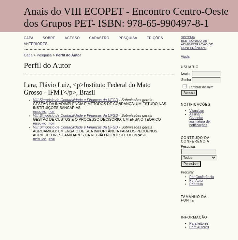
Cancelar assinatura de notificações (199, 121)
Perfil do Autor (68, 55)
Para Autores (199, 227)
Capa (29, 38)
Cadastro (99, 38)
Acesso (72, 38)
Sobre (49, 38)
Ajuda (185, 56)
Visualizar (196, 110)
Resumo (40, 111)
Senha (186, 80)
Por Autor (196, 180)
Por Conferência (201, 177)
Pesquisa (128, 38)
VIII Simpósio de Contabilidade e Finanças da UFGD (75, 100)
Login (185, 73)
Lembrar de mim (201, 87)
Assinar (195, 114)
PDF (52, 111)
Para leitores (198, 223)
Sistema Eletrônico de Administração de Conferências (197, 42)
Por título (196, 184)
